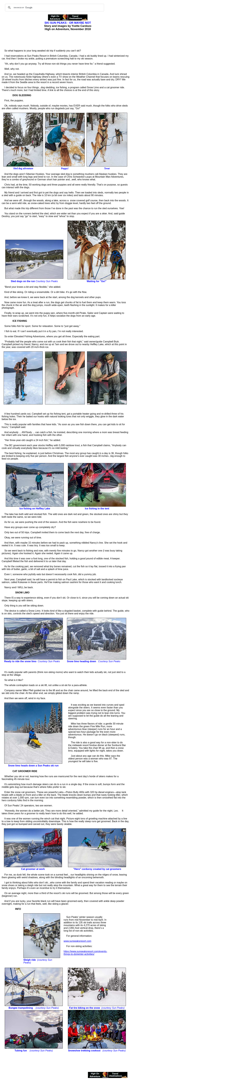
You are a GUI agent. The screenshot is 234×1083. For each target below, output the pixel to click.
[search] (54, 7)
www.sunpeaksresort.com (77, 941)
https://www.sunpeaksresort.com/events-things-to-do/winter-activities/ (85, 952)
